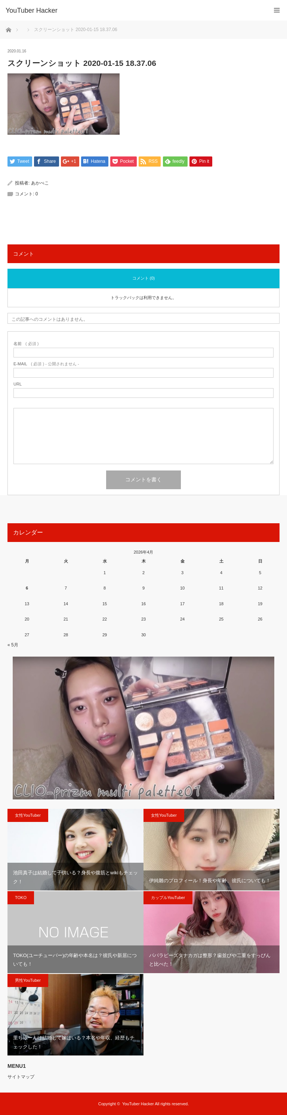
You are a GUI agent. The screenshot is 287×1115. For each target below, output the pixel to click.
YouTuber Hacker (32, 10)
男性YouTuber (28, 980)
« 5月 (12, 645)
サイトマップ (20, 1076)
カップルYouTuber (168, 897)
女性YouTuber (28, 815)
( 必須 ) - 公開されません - (46, 364)
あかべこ (40, 183)
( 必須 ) (25, 344)
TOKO (21, 897)
